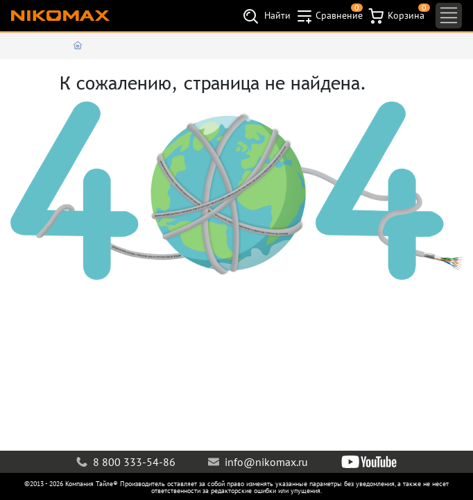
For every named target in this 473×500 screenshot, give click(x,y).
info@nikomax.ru (258, 462)
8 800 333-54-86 (125, 462)
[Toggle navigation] (449, 15)
